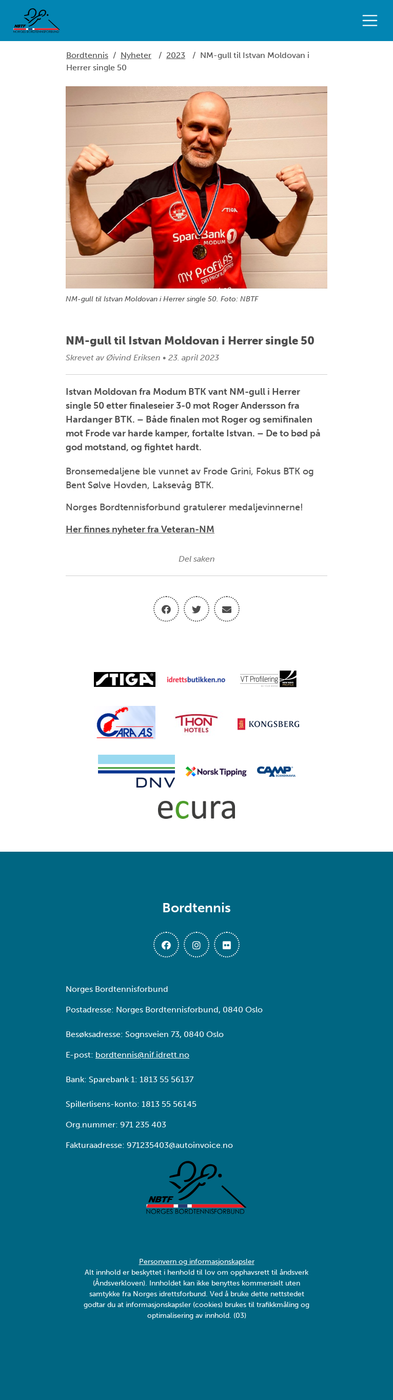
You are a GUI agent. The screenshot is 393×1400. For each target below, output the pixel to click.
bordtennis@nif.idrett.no (142, 1055)
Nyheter (136, 55)
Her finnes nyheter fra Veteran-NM (140, 529)
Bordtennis (87, 55)
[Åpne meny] (372, 20)
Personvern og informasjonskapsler (196, 1261)
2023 (175, 55)
